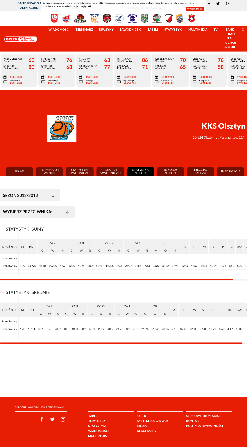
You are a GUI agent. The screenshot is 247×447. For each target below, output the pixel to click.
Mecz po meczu (200, 171)
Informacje (230, 171)
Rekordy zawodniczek (110, 171)
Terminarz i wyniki (49, 171)
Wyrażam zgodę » (195, 9)
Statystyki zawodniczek (80, 171)
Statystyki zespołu (141, 171)
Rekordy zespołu (171, 171)
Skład (19, 171)
